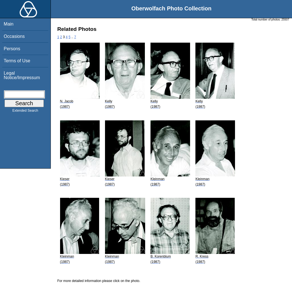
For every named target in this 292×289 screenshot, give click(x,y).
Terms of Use (17, 60)
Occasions (14, 36)
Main (8, 24)
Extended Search (25, 111)
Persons (12, 48)
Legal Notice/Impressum (22, 75)
